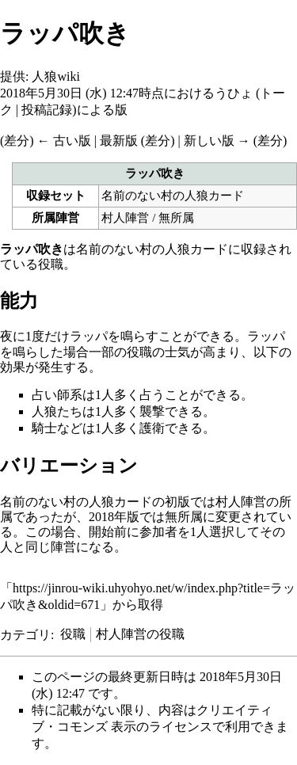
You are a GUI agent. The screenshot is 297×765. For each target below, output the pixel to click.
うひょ (234, 93)
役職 (73, 634)
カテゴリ (25, 634)
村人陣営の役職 (140, 634)
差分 (16, 140)
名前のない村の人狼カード (172, 195)
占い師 (51, 395)
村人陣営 (125, 217)
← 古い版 (64, 140)
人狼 (44, 411)
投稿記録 (46, 109)
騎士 (44, 428)
